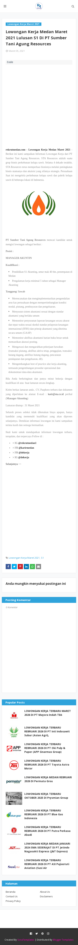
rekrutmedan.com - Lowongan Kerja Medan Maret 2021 (38, 149)
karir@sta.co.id (56, 394)
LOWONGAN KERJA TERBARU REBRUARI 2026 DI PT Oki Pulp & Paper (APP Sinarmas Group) (44, 748)
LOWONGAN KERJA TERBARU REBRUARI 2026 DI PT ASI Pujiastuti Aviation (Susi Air (46, 864)
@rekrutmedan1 (27, 443)
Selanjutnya (12, 464)
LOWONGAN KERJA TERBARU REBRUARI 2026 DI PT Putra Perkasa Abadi (47, 830)
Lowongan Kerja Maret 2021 (24, 557)
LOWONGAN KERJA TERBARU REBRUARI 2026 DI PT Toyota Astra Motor (46, 764)
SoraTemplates (25, 939)
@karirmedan (26, 447)
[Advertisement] (39, 106)
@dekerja (23, 452)
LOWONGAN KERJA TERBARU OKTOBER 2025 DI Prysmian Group (46, 795)
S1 (42, 557)
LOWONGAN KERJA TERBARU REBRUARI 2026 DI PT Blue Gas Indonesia (43, 814)
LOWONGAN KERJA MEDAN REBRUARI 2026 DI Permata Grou (48, 779)
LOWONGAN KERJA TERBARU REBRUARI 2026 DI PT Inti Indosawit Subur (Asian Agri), (47, 731)
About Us (45, 891)
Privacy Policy (13, 901)
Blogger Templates (63, 939)
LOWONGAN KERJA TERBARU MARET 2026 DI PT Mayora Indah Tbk (47, 713)
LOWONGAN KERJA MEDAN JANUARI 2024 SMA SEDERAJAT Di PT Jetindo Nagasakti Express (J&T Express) (47, 847)
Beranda (10, 891)
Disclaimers (46, 896)
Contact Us (12, 896)
